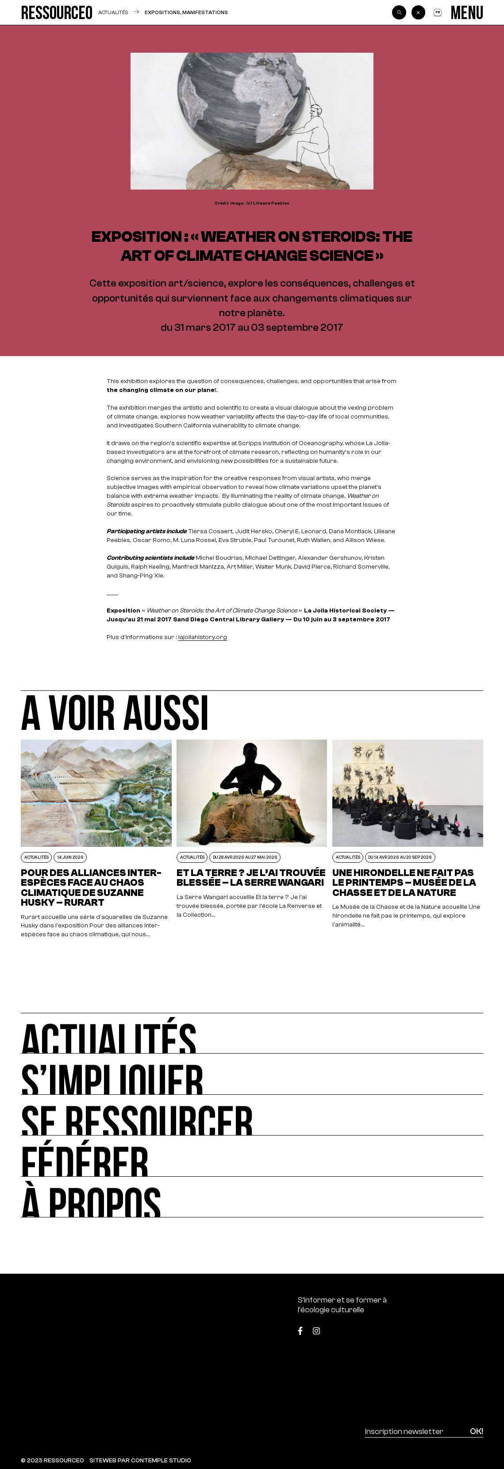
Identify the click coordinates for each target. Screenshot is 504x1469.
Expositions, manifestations (186, 12)
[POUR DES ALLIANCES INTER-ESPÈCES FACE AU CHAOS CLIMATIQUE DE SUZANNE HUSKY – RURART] (96, 839)
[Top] (451, 1327)
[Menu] (466, 12)
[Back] (419, 12)
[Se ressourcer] (252, 1115)
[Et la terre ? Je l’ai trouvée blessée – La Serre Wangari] (252, 839)
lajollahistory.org (202, 636)
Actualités (113, 12)
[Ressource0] (57, 12)
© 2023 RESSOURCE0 (52, 1460)
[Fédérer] (252, 1156)
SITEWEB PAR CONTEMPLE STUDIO (140, 1460)
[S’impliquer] (252, 1074)
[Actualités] (252, 1033)
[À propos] (252, 1197)
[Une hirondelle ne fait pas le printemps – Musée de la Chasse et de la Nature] (407, 839)
